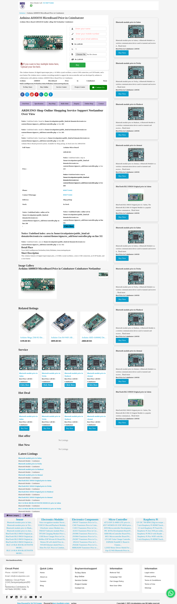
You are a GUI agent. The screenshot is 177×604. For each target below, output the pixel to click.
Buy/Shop (52, 103)
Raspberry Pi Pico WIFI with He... (150, 534)
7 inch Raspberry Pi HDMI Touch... (150, 523)
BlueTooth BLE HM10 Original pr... (20, 531)
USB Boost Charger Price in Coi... (52, 534)
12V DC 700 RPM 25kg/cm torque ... (150, 520)
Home (42, 570)
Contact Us (98, 87)
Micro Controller (118, 517)
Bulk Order (64, 103)
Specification (39, 103)
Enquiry (76, 103)
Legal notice (150, 570)
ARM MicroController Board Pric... (118, 531)
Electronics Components (85, 517)
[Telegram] (51, 94)
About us (44, 575)
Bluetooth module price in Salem (30, 457)
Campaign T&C (116, 575)
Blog (42, 583)
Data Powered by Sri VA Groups (29, 601)
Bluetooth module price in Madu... (19, 526)
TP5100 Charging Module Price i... (52, 531)
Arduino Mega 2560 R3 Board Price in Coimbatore (32, 336)
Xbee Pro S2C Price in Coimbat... (52, 545)
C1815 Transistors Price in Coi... (85, 526)
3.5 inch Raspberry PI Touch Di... (151, 526)
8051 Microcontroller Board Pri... (118, 534)
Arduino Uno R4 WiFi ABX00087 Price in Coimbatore (63, 336)
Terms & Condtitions (153, 578)
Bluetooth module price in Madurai (30, 468)
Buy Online (44, 87)
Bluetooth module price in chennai (30, 474)
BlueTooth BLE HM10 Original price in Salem (34, 479)
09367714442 (67, 189)
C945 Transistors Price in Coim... (85, 523)
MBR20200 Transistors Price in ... (85, 545)
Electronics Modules (52, 517)
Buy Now (24, 427)
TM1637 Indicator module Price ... (52, 529)
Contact (101, 103)
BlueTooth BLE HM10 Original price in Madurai (35, 491)
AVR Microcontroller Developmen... (118, 526)
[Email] (32, 94)
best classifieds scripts (61, 601)
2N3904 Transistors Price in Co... (85, 534)
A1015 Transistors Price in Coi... (85, 529)
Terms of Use (150, 582)
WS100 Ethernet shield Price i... (52, 543)
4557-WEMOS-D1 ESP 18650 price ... (118, 523)
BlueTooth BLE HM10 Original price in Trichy (35, 485)
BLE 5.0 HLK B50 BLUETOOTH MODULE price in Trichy (39, 507)
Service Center (61, 87)
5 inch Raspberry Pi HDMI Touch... (150, 537)
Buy (77, 65)
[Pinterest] (37, 94)
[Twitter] (27, 94)
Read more (122, 46)
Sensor (19, 517)
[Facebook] (22, 94)
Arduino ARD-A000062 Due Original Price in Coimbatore (94, 336)
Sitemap (148, 586)
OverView (25, 103)
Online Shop (89, 103)
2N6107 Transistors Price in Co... (85, 520)
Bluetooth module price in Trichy (30, 463)
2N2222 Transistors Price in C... (85, 540)
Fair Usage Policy (117, 579)
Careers (43, 579)
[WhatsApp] (46, 94)
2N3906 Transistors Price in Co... (85, 531)
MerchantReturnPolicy (14, 558)
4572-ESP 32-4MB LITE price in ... (118, 520)
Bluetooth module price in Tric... (19, 523)
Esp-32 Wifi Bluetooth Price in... (117, 548)
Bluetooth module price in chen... (19, 529)
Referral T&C (115, 570)
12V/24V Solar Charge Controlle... (118, 537)
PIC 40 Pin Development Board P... (118, 529)
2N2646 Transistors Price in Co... (85, 543)
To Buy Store (27, 87)
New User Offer (116, 583)
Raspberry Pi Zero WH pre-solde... (150, 529)
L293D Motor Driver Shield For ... (118, 545)
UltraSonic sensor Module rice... (52, 526)
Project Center (80, 87)
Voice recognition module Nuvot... (52, 520)
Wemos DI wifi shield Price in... (52, 540)
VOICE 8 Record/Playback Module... (52, 523)
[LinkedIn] (41, 94)
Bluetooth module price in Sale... (19, 520)
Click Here (69, 225)
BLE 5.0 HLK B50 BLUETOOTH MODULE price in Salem (39, 502)
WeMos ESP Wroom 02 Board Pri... (52, 537)
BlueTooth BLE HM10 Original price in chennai (35, 496)
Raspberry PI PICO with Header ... (150, 531)
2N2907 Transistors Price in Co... (85, 537)
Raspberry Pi (150, 517)
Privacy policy (151, 574)
